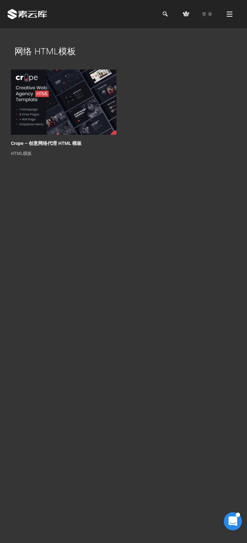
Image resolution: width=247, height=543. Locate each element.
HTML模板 (21, 153)
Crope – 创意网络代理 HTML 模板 (46, 143)
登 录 (207, 14)
